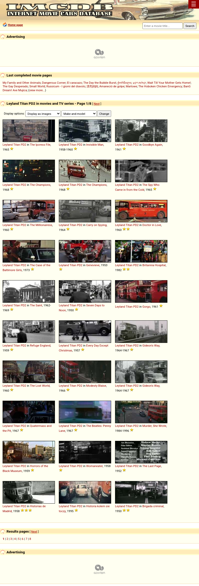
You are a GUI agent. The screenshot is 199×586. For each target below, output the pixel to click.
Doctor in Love (152, 225)
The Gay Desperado (15, 86)
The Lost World (39, 385)
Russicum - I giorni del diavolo (65, 86)
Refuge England (40, 345)
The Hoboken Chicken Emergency (160, 86)
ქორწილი (124, 82)
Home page (15, 25)
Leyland (8, 144)
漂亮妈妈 (92, 86)
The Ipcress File (40, 144)
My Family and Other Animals (22, 82)
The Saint (36, 305)
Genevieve (93, 265)
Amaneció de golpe (111, 86)
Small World (37, 86)
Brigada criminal (153, 506)
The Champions (40, 185)
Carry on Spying (96, 225)
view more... (37, 90)
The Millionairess (41, 225)
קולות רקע (139, 82)
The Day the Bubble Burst (99, 82)
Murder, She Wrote (154, 426)
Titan (16, 144)
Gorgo (147, 306)
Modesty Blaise (96, 385)
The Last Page (151, 466)
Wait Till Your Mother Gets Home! (169, 82)
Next (97, 103)
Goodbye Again (152, 144)
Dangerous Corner (54, 82)
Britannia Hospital (154, 265)
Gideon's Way (151, 345)
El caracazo (74, 82)
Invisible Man (94, 144)
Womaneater (94, 466)
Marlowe (131, 86)
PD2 (23, 144)
